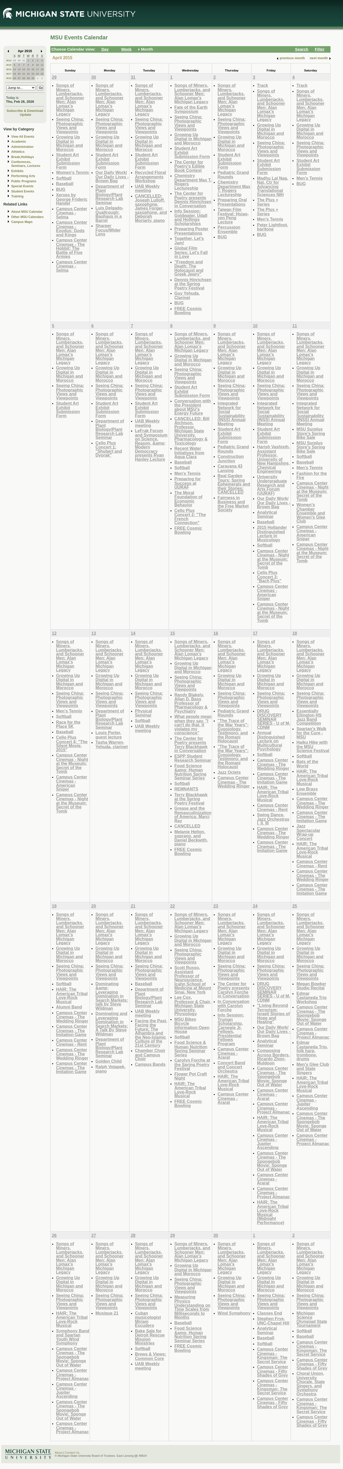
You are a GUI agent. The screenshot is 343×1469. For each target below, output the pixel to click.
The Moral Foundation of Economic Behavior (188, 498)
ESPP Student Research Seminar (192, 758)
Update (25, 115)
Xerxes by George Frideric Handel (71, 198)
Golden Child (108, 1061)
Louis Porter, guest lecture (108, 734)
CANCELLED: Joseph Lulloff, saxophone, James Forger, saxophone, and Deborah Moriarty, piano (151, 208)
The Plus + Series (267, 202)
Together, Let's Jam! (189, 240)
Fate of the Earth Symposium (190, 109)
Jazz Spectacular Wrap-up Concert (308, 832)
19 (14, 73)
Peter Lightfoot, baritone (272, 227)
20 (19, 73)
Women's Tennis (72, 172)
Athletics (17, 152)
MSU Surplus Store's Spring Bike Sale (310, 433)
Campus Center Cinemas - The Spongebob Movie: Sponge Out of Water (272, 1076)
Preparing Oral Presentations (232, 202)
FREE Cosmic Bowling (188, 310)
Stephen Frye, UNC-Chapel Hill (273, 1320)
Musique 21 (106, 1313)
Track (262, 85)
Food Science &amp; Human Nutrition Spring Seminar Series (190, 772)
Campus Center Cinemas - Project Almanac (273, 1107)
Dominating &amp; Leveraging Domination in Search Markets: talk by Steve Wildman (111, 996)
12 (14, 69)
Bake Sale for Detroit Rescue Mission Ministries (150, 1337)
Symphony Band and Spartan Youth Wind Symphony (72, 1337)
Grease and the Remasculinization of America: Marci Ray (192, 814)
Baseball (64, 183)
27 (19, 78)
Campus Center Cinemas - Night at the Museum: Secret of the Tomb (273, 559)
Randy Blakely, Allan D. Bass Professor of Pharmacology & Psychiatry (191, 703)
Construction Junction (231, 458)
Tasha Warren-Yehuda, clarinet (111, 744)
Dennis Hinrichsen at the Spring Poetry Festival (192, 283)
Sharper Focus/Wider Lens (108, 229)
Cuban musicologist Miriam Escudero (148, 1319)
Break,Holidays (22, 157)
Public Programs (23, 181)
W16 (8, 69)
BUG (60, 189)
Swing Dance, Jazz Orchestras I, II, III (273, 818)
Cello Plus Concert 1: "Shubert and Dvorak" (108, 449)
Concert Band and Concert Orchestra (231, 1066)
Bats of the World (307, 763)
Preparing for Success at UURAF (187, 482)
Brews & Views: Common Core (150, 1356)
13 (19, 69)
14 (23, 69)
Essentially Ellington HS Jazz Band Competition (308, 717)
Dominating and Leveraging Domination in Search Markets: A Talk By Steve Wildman (111, 1023)
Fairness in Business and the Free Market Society (233, 503)
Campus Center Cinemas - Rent (272, 807)
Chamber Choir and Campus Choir (150, 1054)
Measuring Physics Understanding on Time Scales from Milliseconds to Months (192, 1307)
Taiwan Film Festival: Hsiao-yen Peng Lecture (233, 215)
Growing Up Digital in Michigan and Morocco (69, 143)
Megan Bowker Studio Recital (311, 985)
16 (33, 69)
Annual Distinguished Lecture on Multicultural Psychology (271, 740)
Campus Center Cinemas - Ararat (233, 1053)
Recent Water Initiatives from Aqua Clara (189, 452)
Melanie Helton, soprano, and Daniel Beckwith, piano (191, 838)
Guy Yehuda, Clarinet (187, 295)
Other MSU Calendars (27, 217)
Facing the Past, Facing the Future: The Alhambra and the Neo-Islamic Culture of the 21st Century (151, 1033)
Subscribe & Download (25, 111)
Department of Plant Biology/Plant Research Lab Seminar (109, 194)
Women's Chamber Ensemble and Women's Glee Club (310, 512)
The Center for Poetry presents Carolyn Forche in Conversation (233, 990)
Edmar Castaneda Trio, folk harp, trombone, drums (312, 1050)
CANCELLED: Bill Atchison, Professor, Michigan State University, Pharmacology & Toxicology (192, 430)
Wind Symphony (234, 1313)
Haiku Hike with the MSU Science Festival (312, 746)
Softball (63, 178)
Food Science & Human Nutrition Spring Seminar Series (190, 1048)
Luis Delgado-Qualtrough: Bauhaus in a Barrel (109, 214)
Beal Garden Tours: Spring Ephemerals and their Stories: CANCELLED (234, 483)
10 (37, 64)
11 (42, 64)
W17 (8, 73)
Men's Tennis (270, 219)
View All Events (22, 136)
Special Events (22, 186)
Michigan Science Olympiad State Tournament (311, 1319)
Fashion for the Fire (311, 475)
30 (19, 60)
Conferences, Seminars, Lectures (25, 164)
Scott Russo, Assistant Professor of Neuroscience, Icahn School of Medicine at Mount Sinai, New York (192, 979)
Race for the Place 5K (68, 724)
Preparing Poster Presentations (191, 230)
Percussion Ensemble (229, 229)
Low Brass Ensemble (307, 791)
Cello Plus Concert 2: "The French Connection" (190, 516)
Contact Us (72, 1452)
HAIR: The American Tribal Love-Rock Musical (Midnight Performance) (273, 1212)
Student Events (22, 191)
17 (37, 69)
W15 (8, 64)
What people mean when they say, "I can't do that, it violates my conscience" (193, 724)
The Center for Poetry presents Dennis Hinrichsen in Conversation (192, 199)
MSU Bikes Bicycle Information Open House (192, 1025)
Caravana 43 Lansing (230, 468)
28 (23, 78)
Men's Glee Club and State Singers (312, 1068)
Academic (18, 141)
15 (28, 69)
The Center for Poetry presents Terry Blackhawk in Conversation (190, 744)
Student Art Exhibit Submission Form (68, 161)
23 (33, 73)
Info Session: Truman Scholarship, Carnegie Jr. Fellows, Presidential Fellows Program (231, 1029)
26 (14, 78)
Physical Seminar (143, 713)
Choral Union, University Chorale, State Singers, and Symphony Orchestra (310, 1383)
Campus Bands (150, 1064)
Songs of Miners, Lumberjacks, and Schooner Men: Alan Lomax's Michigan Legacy (70, 99)
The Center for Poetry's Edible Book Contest (189, 166)
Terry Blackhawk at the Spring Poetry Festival (190, 798)
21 (23, 73)
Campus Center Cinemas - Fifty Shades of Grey (272, 1370)
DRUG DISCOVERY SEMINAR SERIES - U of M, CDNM (273, 719)
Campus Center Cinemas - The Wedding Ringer (234, 781)
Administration (22, 147)
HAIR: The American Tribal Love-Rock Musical (273, 793)
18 (42, 69)
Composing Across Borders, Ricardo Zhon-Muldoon (273, 1056)
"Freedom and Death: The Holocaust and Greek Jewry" (188, 268)
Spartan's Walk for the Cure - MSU (311, 732)
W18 (8, 78)
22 (28, 73)
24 (37, 73)
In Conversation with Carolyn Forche (233, 1005)
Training (17, 196)
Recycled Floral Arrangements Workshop (150, 176)
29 (14, 60)
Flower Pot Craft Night (190, 1076)
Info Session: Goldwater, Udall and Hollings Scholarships (190, 217)
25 (42, 73)
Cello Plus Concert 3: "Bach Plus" (269, 576)
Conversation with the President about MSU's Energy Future (192, 407)
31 (23, 60)
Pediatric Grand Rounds (233, 174)
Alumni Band (69, 1007)
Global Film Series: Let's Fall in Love (191, 252)
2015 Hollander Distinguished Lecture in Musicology (272, 533)
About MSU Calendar (26, 212)
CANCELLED (187, 826)
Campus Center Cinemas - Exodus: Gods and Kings (71, 228)
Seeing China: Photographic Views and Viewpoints (70, 125)
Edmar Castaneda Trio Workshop (311, 997)
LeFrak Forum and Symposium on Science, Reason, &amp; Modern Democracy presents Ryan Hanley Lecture (151, 445)
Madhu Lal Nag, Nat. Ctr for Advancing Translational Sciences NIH (272, 186)
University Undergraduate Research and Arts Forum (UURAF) (272, 484)
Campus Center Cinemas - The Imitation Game (272, 777)
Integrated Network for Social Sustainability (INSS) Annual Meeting (232, 413)
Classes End (269, 1313)
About (59, 1452)
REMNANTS (186, 789)
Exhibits (17, 171)
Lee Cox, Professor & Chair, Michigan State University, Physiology (192, 1005)
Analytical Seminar (267, 514)
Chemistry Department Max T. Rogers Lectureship (193, 181)
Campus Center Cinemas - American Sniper (272, 592)
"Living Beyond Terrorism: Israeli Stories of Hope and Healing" (273, 1013)
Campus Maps (22, 222)
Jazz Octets (229, 772)
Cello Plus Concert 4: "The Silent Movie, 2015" (72, 743)
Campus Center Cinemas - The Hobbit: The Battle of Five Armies (71, 248)
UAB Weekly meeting (147, 188)
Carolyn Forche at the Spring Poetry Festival (192, 1064)
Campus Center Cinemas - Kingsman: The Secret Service (272, 1355)
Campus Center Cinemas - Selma (71, 212)
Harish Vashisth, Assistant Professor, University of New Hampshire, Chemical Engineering (273, 459)
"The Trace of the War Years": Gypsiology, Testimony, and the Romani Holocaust (233, 730)
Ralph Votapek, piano (110, 1068)
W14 (8, 60)
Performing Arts (23, 176)
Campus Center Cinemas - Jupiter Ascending (272, 1141)
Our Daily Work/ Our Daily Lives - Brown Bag (112, 176)
